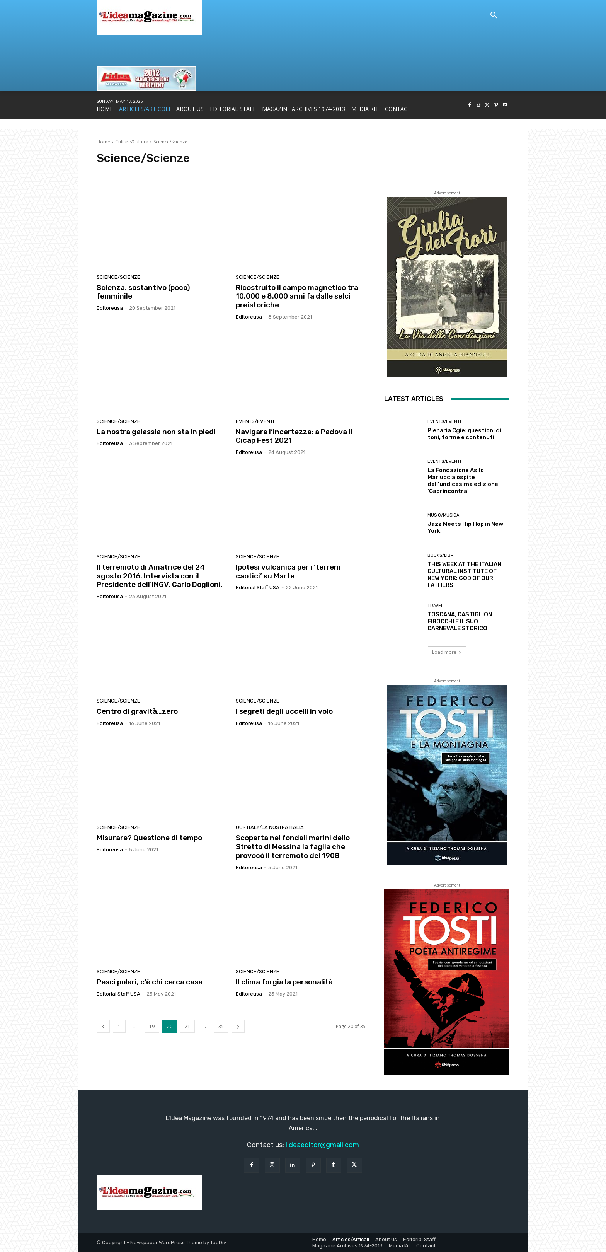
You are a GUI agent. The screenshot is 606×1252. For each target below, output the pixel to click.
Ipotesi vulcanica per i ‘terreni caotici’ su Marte (288, 571)
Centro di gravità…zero (137, 711)
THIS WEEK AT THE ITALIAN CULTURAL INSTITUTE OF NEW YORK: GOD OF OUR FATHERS (464, 574)
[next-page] (238, 1026)
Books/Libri (441, 555)
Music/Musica (443, 515)
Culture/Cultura (131, 141)
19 (152, 1026)
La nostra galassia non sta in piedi (156, 431)
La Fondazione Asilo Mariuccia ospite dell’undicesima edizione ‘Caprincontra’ (462, 481)
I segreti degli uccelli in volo (284, 711)
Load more (447, 652)
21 (187, 1026)
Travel (435, 606)
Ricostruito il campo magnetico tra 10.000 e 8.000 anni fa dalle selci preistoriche (297, 296)
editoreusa (110, 308)
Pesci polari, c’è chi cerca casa (150, 981)
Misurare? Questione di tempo (149, 837)
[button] (493, 15)
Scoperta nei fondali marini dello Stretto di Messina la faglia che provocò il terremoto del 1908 (293, 846)
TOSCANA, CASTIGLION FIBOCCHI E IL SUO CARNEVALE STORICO (459, 621)
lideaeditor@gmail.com (322, 1145)
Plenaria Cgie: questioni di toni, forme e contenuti (464, 434)
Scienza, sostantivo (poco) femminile (143, 292)
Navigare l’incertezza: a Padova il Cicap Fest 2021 (294, 436)
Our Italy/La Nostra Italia (270, 827)
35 (221, 1026)
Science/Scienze (118, 277)
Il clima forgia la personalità (284, 981)
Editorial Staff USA (257, 587)
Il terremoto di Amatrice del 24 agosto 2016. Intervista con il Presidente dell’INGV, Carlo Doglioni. (160, 576)
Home (103, 141)
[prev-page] (103, 1026)
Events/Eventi (255, 421)
